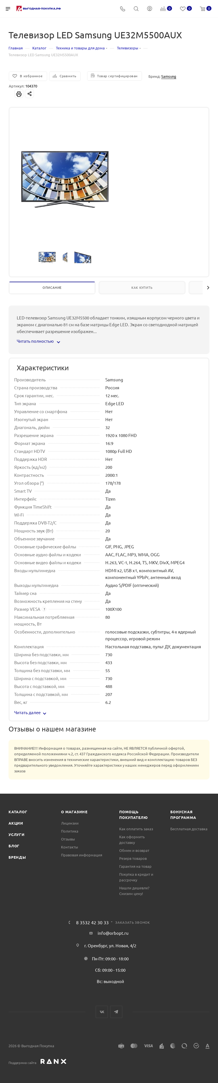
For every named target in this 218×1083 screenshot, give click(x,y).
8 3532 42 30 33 (92, 922)
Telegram (116, 1012)
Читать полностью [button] (38, 341)
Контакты (69, 846)
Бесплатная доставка (188, 828)
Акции (16, 823)
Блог (14, 845)
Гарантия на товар (135, 866)
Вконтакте (102, 1012)
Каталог (18, 811)
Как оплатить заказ (136, 828)
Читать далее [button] (30, 712)
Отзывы (68, 839)
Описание (52, 287)
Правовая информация (81, 854)
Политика (69, 831)
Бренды (17, 857)
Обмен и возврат (134, 850)
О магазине (74, 811)
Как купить (141, 287)
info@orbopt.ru (113, 933)
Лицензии (70, 823)
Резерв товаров (133, 858)
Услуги (17, 834)
